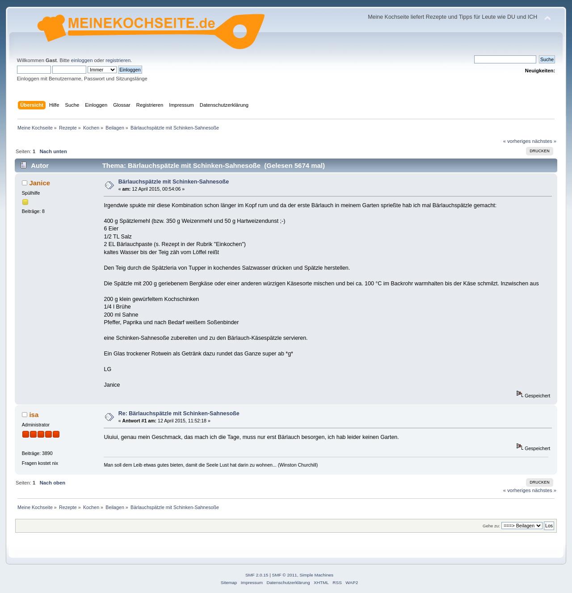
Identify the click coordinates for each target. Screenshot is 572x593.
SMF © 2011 (284, 574)
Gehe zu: (491, 525)
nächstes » (544, 141)
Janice (39, 183)
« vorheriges (517, 141)
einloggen (82, 60)
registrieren (117, 60)
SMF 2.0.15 (257, 574)
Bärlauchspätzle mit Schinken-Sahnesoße (173, 182)
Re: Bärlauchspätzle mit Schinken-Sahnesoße (179, 413)
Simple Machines (316, 574)
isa (33, 414)
